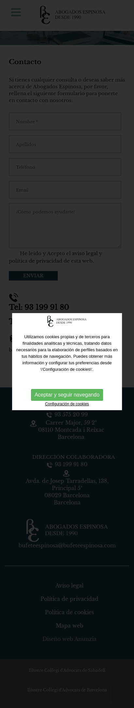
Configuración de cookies (67, 405)
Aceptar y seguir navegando (67, 396)
